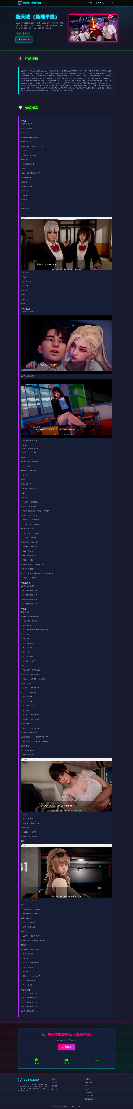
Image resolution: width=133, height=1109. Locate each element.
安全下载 (110, 3)
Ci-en (87, 1086)
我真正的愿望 (89, 1099)
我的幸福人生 (89, 1092)
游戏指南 (100, 3)
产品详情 (89, 3)
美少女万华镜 (89, 1096)
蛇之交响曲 (88, 1083)
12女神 (87, 1089)
